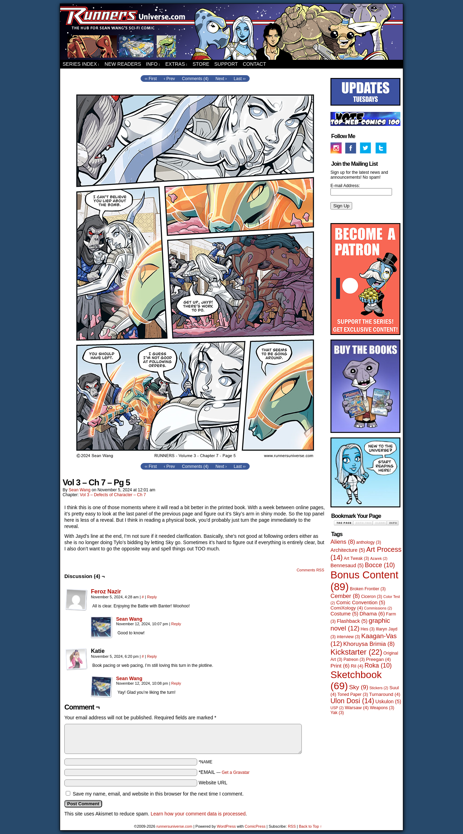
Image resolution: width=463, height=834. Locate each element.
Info (153, 64)
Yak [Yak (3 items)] (337, 712)
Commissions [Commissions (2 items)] (378, 608)
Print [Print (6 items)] (340, 666)
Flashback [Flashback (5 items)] (352, 621)
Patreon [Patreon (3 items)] (354, 659)
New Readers (123, 64)
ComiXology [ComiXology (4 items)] (346, 608)
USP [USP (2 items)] (337, 708)
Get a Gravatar (235, 772)
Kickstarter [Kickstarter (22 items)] (356, 652)
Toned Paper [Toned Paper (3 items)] (352, 694)
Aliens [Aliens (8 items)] (342, 542)
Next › (221, 78)
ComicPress (255, 826)
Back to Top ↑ (310, 826)
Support (226, 64)
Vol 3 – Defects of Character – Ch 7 (113, 494)
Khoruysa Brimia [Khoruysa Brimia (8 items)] (369, 644)
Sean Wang (79, 489)
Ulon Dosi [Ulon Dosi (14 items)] (352, 701)
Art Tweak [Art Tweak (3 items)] (356, 558)
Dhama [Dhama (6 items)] (372, 613)
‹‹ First (151, 78)
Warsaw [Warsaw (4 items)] (357, 707)
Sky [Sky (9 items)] (358, 687)
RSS (292, 826)
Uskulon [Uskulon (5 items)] (388, 701)
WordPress (226, 826)
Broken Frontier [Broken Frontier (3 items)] (368, 588)
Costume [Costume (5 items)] (344, 613)
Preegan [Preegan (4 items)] (378, 659)
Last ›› (239, 78)
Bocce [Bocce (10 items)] (380, 565)
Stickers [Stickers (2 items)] (378, 688)
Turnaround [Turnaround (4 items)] (384, 694)
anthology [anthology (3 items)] (368, 542)
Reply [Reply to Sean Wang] (176, 624)
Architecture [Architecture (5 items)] (347, 550)
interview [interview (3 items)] (348, 636)
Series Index (81, 64)
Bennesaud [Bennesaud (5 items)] (347, 565)
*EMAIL (224, 772)
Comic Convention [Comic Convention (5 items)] (360, 602)
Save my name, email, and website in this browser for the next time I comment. (158, 794)
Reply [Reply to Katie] (152, 656)
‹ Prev (169, 78)
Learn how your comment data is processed (198, 814)
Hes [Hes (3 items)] (368, 629)
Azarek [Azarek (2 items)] (378, 558)
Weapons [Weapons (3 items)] (382, 707)
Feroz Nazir (106, 591)
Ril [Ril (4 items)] (357, 666)
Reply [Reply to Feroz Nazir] (152, 597)
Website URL (213, 782)
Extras (176, 64)
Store (201, 64)
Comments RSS (310, 570)
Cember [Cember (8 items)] (345, 596)
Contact (254, 64)
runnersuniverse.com (231, 32)
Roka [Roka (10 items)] (378, 665)
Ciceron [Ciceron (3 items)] (371, 596)
